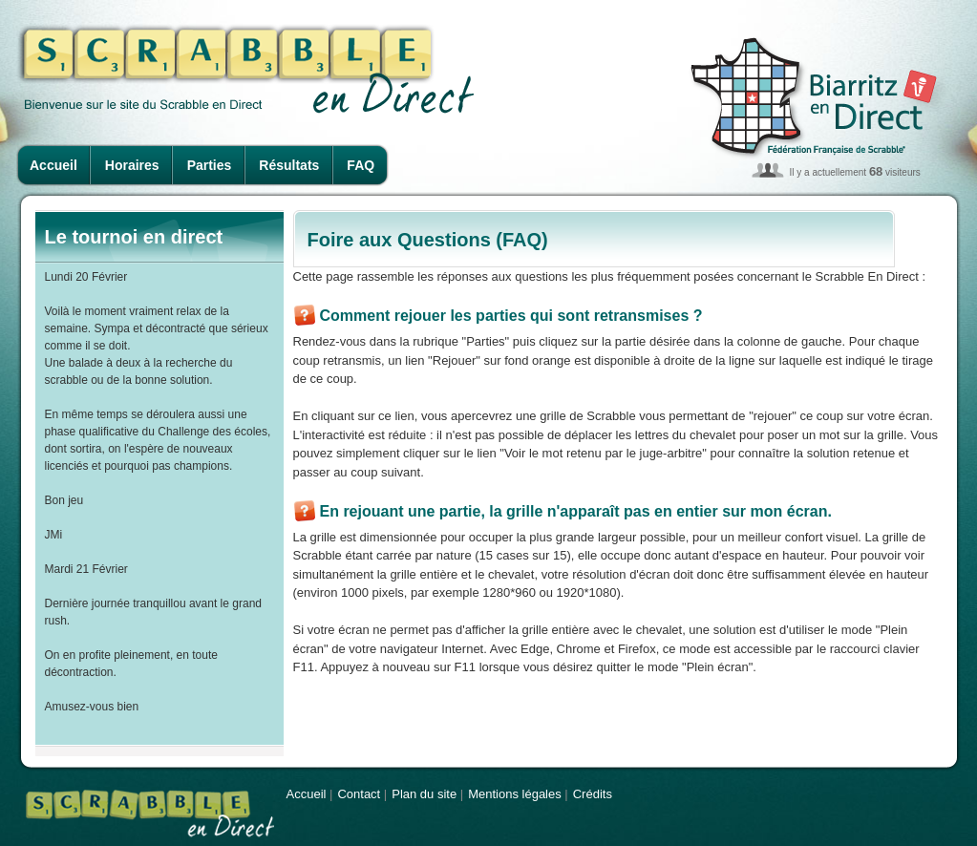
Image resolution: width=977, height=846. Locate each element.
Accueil (53, 165)
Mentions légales (515, 794)
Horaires (132, 165)
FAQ (360, 165)
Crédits (592, 794)
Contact (358, 794)
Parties (209, 165)
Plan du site (424, 794)
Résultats (289, 165)
